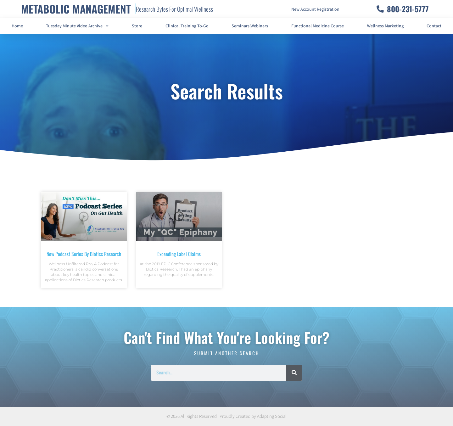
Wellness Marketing (385, 26)
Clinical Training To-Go (187, 26)
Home (17, 26)
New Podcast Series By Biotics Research (84, 254)
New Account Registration (315, 9)
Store (137, 26)
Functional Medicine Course (317, 26)
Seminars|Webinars (250, 26)
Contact (434, 26)
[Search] (294, 373)
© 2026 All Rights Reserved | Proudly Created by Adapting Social (226, 416)
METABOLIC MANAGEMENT (76, 9)
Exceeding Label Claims (179, 254)
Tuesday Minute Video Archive (77, 26)
